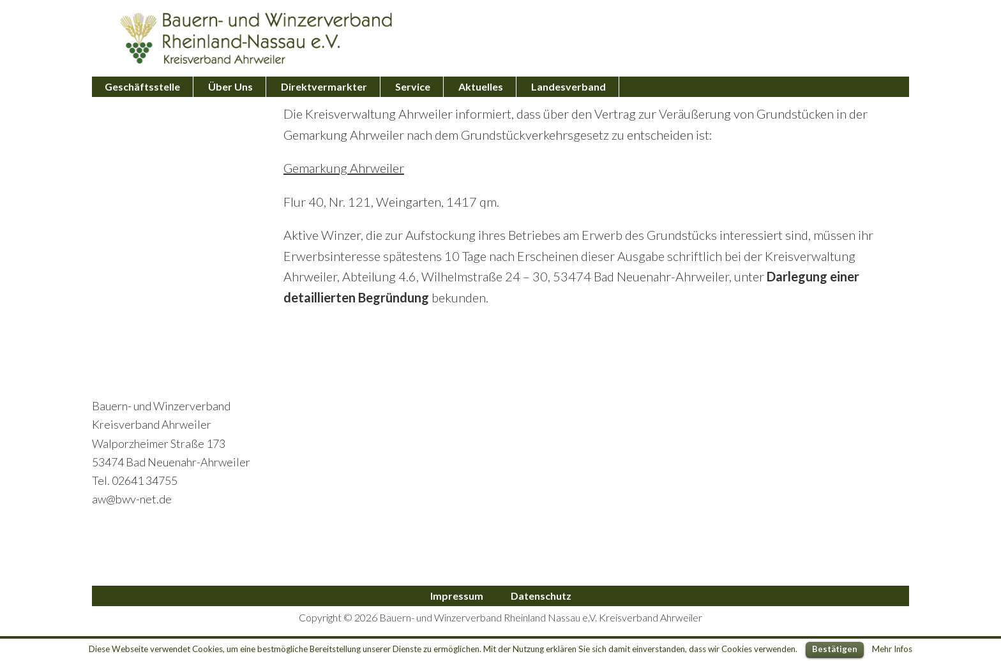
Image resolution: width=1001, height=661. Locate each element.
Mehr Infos (892, 649)
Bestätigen (834, 649)
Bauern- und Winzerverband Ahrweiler (251, 38)
